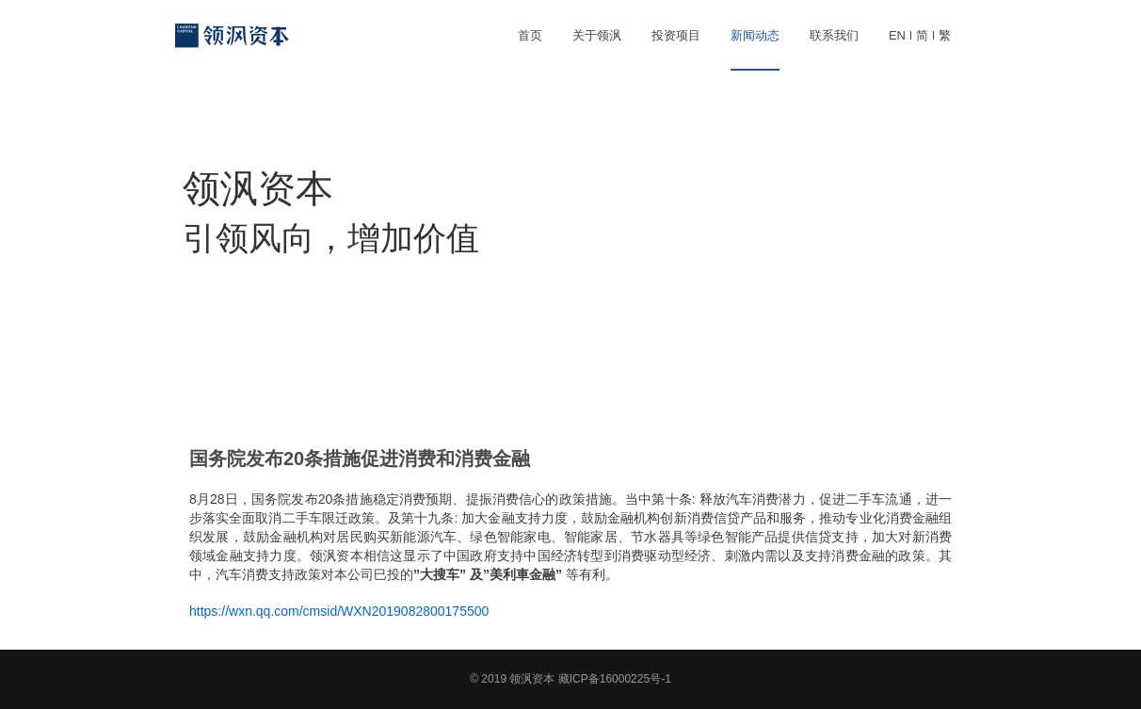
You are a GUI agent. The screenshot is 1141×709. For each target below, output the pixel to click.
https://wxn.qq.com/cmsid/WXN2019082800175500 (339, 611)
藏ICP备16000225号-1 (614, 678)
